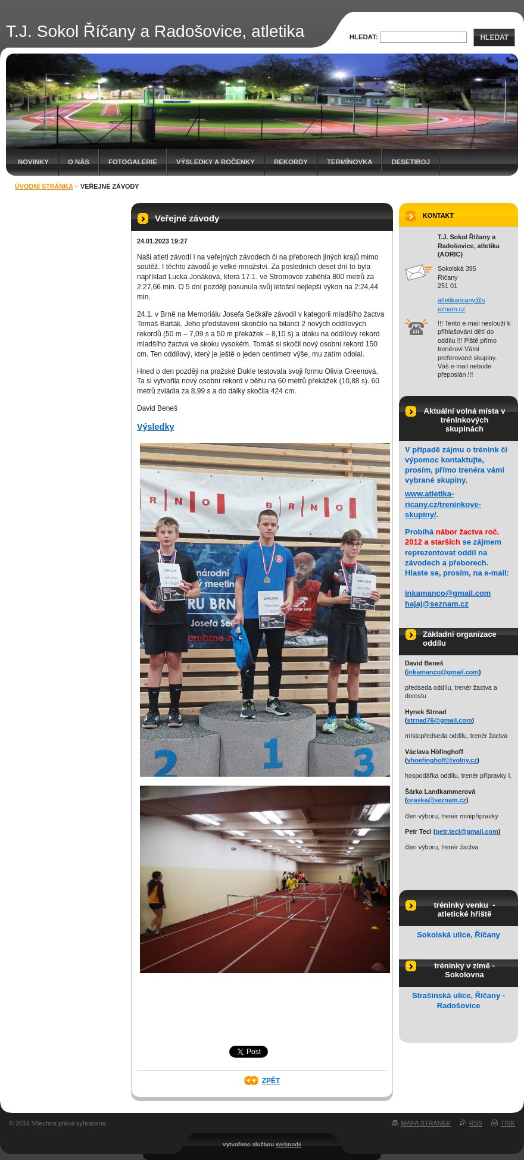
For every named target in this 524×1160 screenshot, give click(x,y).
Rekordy (291, 161)
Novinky (33, 161)
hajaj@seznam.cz (437, 603)
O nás (78, 161)
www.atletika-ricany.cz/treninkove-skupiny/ (443, 503)
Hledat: (364, 36)
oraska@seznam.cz (436, 799)
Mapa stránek (426, 1123)
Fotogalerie (132, 161)
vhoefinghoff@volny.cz (442, 760)
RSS (475, 1123)
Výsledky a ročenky (215, 161)
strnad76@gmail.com (439, 720)
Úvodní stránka (44, 186)
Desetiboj (410, 161)
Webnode (289, 1144)
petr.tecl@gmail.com (466, 831)
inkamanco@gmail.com (448, 593)
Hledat (494, 37)
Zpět (271, 1081)
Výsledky (155, 427)
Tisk (508, 1123)
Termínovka (350, 161)
